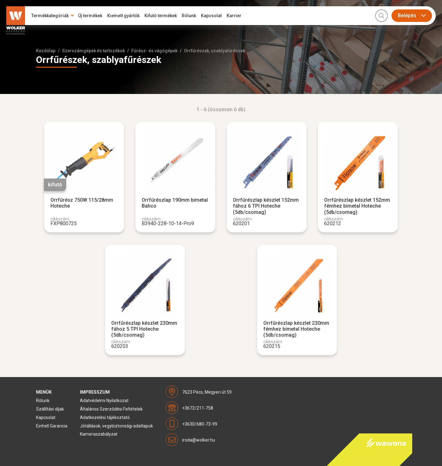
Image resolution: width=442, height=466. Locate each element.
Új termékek (90, 15)
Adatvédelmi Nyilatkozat (104, 400)
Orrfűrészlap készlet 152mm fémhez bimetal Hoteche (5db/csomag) (357, 206)
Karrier (234, 15)
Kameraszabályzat (99, 434)
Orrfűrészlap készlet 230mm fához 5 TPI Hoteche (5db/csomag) (144, 329)
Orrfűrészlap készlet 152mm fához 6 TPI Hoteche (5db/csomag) (266, 206)
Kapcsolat (211, 15)
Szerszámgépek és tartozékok (93, 50)
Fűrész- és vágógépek (154, 50)
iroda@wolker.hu (198, 440)
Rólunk (189, 15)
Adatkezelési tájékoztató (105, 417)
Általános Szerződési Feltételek (111, 409)
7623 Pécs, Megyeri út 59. (207, 392)
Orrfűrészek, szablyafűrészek (214, 50)
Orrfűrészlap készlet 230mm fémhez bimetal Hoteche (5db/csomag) (296, 329)
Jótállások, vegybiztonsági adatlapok (116, 425)
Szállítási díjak (50, 409)
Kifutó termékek (161, 15)
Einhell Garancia (51, 425)
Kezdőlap (45, 50)
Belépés (407, 15)
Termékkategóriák (50, 15)
